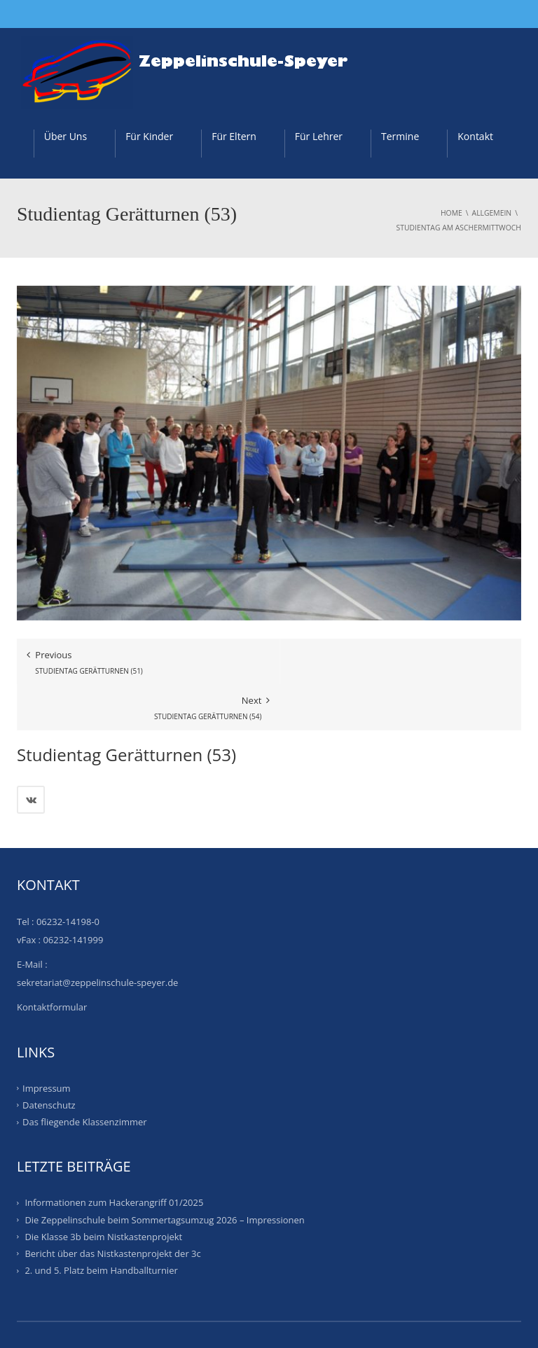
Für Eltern (234, 136)
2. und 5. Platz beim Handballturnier (101, 1224)
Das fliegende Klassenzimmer (84, 1075)
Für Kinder (149, 136)
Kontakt (475, 136)
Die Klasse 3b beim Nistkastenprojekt (103, 1190)
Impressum (46, 1042)
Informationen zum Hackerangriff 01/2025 (114, 1157)
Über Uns (65, 136)
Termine (400, 136)
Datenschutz (49, 1058)
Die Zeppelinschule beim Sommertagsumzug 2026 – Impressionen (164, 1173)
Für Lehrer (319, 136)
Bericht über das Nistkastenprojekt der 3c (112, 1207)
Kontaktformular (52, 960)
